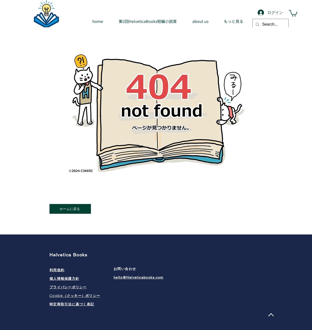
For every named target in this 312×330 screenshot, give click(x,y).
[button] (293, 12)
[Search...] (270, 24)
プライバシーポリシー (68, 287)
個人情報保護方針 (64, 278)
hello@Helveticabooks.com (139, 277)
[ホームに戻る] (70, 209)
